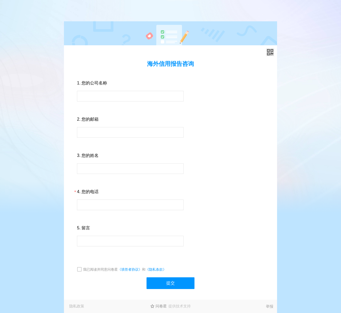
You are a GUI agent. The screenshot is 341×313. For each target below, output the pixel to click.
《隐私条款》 (155, 269)
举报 (269, 306)
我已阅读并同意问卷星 (100, 269)
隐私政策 (76, 306)
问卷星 (161, 306)
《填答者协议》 (130, 269)
